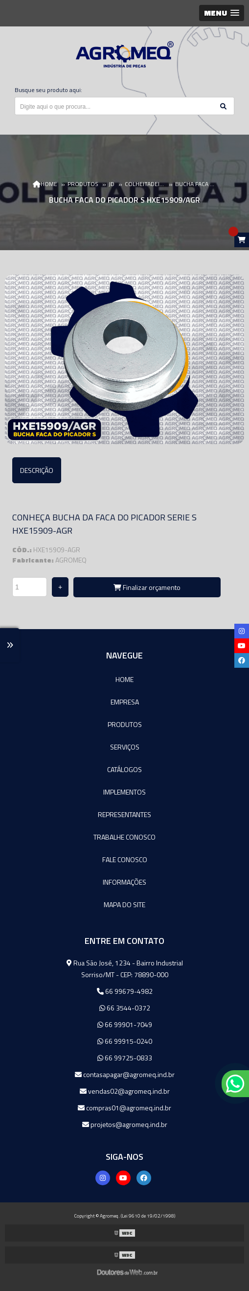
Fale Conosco (124, 859)
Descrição (36, 470)
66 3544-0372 (124, 1008)
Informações (124, 882)
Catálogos (124, 769)
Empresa (125, 702)
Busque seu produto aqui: (48, 89)
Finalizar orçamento (147, 587)
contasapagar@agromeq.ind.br (125, 1074)
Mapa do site (124, 904)
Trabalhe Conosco (124, 837)
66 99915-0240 (124, 1041)
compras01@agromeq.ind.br (124, 1108)
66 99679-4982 (125, 991)
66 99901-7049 (124, 1024)
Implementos (124, 792)
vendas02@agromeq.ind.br (125, 1091)
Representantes (124, 814)
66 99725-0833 (124, 1058)
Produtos (125, 724)
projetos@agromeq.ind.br (124, 1124)
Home (124, 679)
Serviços (124, 747)
